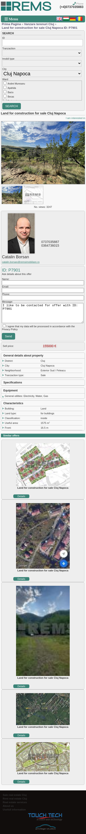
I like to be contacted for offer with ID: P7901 (42, 313)
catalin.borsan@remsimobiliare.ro (20, 262)
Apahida (12, 88)
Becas (11, 96)
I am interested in (75, 118)
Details (21, 496)
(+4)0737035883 (71, 7)
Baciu (11, 92)
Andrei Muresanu (16, 83)
